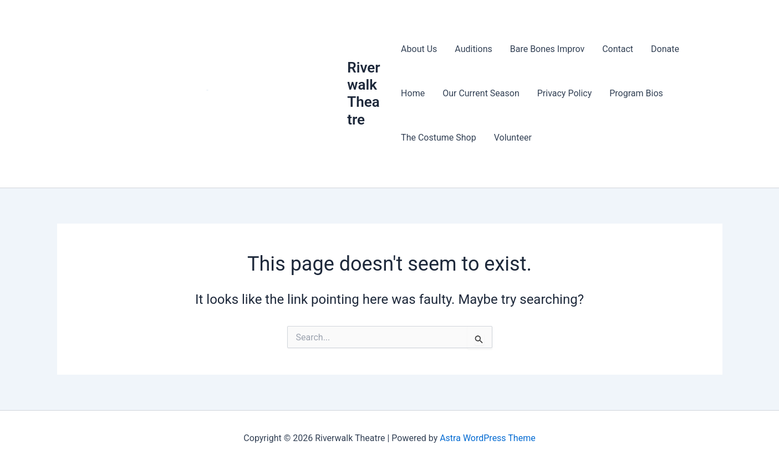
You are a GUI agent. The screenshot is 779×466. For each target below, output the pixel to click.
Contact (617, 49)
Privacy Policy (564, 93)
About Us (419, 49)
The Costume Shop (438, 137)
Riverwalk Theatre (363, 93)
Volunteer (513, 137)
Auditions (473, 49)
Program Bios (636, 93)
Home (413, 93)
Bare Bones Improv (547, 49)
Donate (665, 49)
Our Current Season (481, 93)
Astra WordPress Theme (487, 438)
